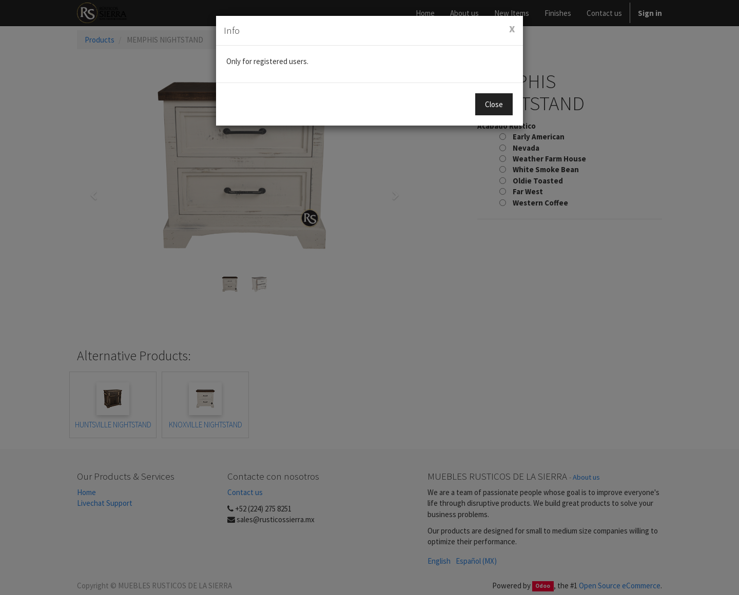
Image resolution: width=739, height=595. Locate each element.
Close (494, 104)
